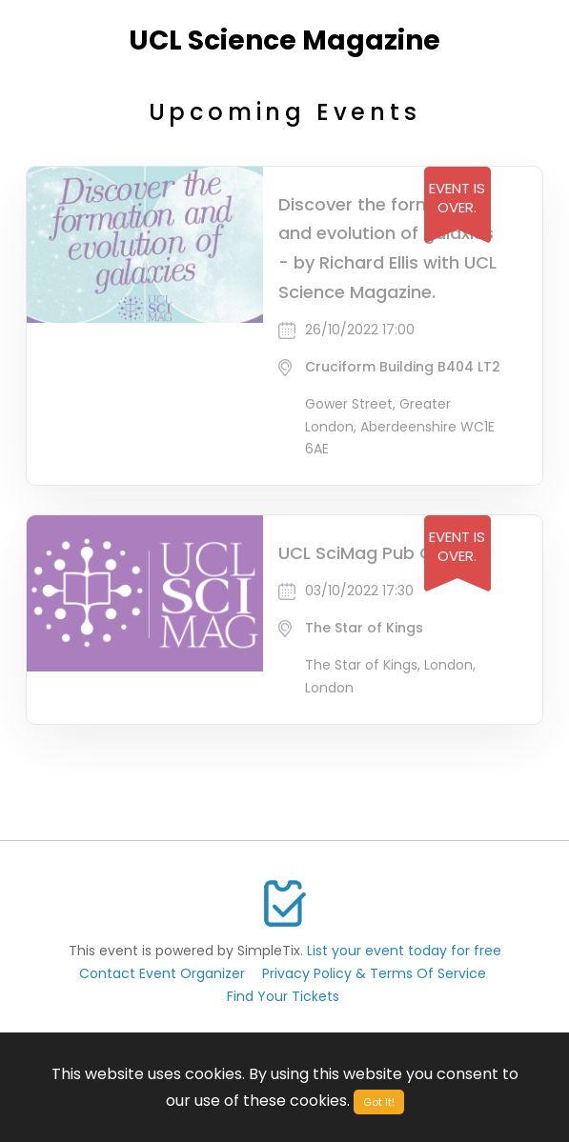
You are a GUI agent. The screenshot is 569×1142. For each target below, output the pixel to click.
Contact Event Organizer (162, 973)
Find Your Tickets (283, 996)
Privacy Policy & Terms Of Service (374, 973)
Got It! (379, 1102)
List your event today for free (404, 950)
